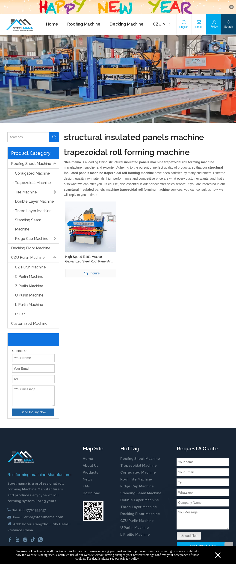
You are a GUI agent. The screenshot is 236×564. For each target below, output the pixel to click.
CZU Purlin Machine (35, 256)
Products (90, 471)
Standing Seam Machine (141, 492)
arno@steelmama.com (43, 516)
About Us (90, 465)
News (87, 478)
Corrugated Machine (138, 471)
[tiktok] (32, 538)
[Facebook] (9, 538)
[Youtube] (17, 538)
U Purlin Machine (134, 527)
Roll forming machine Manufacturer (39, 474)
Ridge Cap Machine (137, 485)
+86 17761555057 (32, 509)
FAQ (86, 485)
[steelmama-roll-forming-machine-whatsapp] (93, 510)
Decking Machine (127, 23)
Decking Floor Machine (30, 247)
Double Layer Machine (139, 499)
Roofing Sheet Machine (35, 162)
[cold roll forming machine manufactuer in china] (20, 456)
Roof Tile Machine (136, 478)
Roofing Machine (83, 23)
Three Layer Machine (138, 506)
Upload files (188, 535)
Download (91, 492)
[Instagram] (25, 538)
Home (52, 23)
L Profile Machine (135, 534)
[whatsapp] (40, 538)
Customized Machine (29, 322)
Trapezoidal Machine (138, 465)
